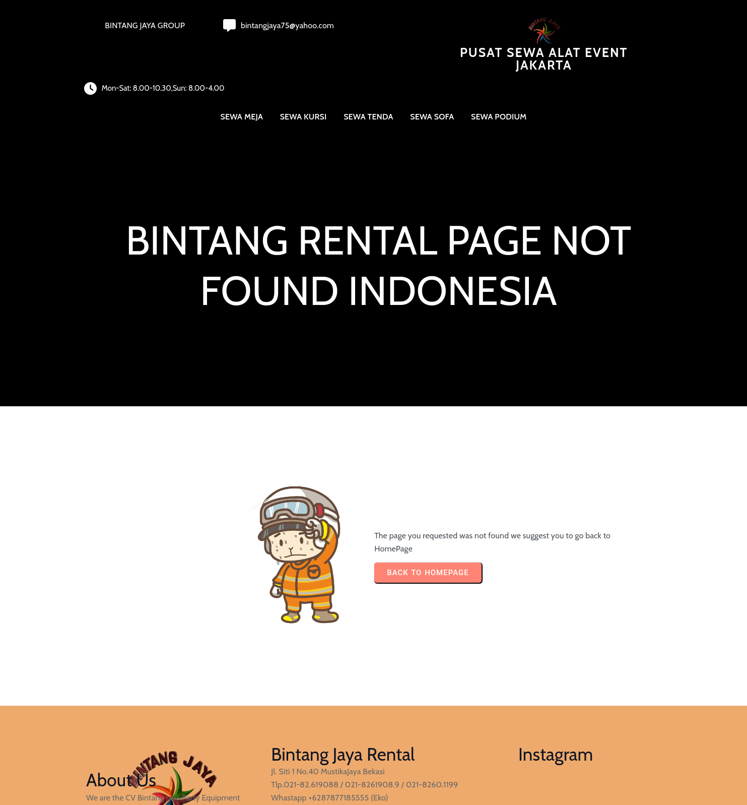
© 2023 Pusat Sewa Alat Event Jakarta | (155, 771)
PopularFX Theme (254, 771)
